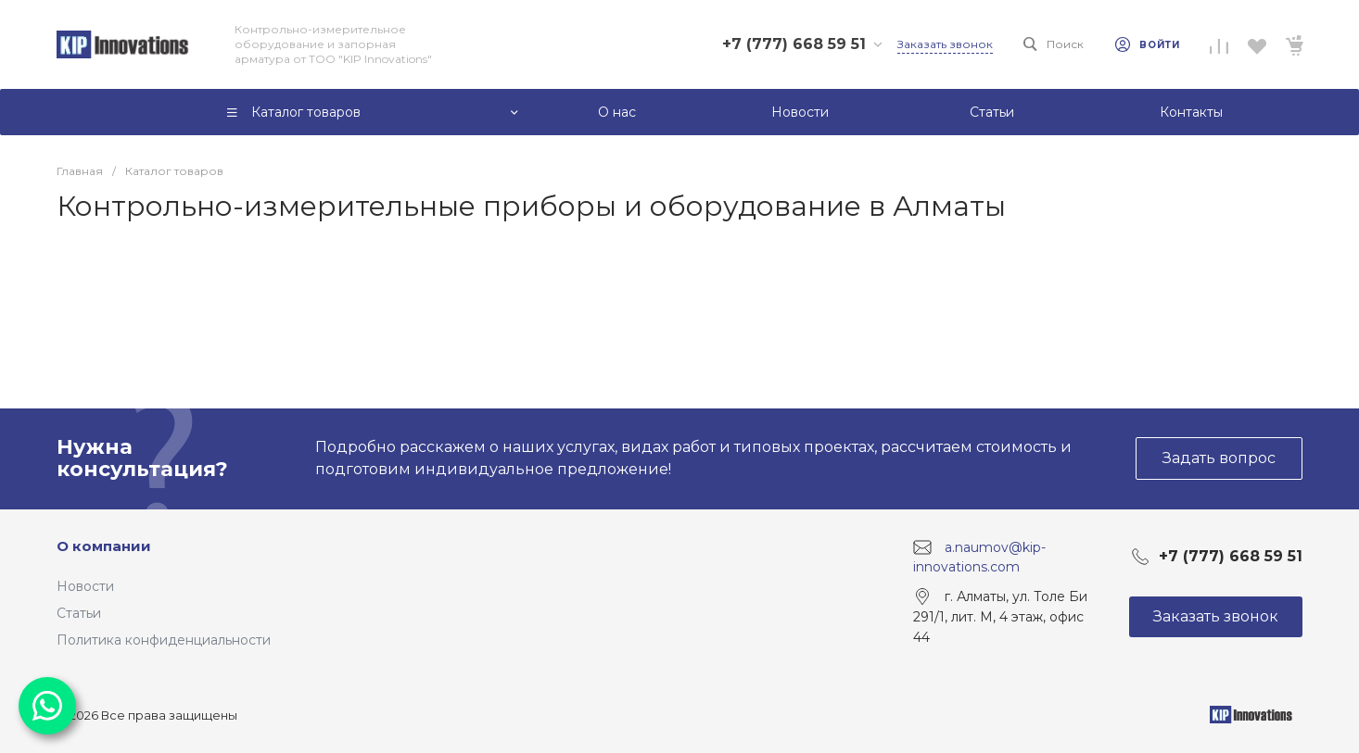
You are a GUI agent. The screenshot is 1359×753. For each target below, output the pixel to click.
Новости (85, 586)
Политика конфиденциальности (164, 640)
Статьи (79, 613)
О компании (104, 546)
